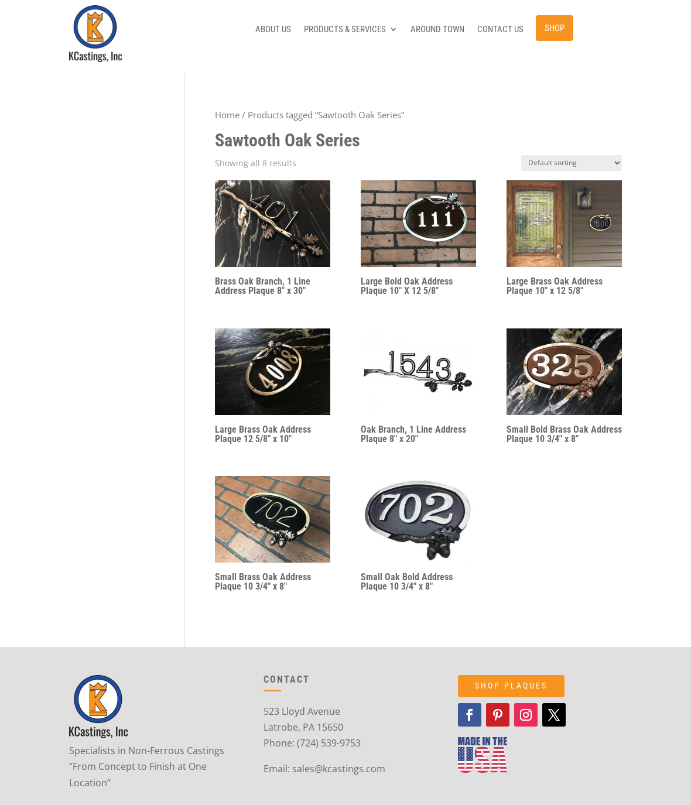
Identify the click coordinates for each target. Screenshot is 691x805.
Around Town (437, 30)
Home (227, 115)
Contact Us (500, 30)
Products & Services (345, 30)
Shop (555, 28)
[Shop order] (571, 163)
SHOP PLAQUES (511, 685)
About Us (273, 30)
